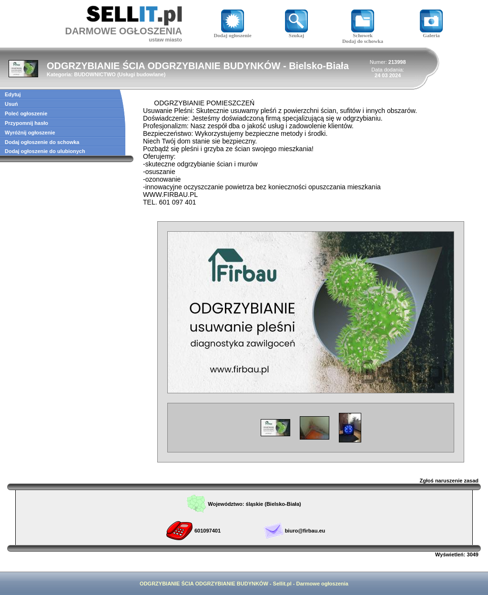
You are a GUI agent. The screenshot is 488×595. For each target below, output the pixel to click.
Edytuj (13, 94)
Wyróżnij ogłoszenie (30, 132)
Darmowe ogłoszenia (322, 583)
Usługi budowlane (141, 74)
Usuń (11, 104)
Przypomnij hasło (26, 123)
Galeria (431, 33)
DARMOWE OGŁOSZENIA (123, 31)
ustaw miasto (165, 39)
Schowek (362, 33)
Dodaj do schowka (362, 41)
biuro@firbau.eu (305, 530)
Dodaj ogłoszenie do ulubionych (45, 151)
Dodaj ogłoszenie (232, 33)
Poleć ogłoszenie (26, 113)
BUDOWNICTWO (94, 74)
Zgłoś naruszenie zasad (449, 480)
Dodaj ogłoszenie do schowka (42, 142)
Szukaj (296, 33)
